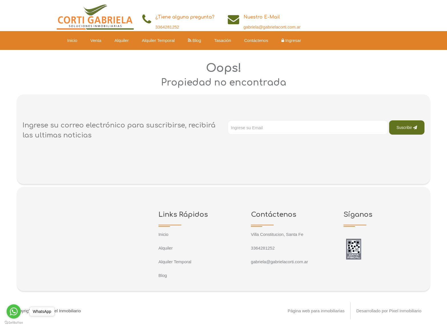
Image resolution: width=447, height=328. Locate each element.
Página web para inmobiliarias (315, 310)
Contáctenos (256, 40)
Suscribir (407, 127)
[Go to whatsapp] (14, 311)
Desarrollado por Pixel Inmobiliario (388, 310)
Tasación (222, 40)
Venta (95, 40)
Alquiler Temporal (158, 40)
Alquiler (121, 40)
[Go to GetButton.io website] (14, 322)
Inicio (72, 40)
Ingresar (291, 40)
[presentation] (271, 146)
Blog (194, 40)
